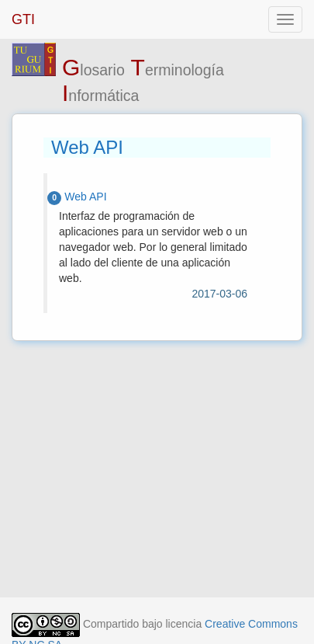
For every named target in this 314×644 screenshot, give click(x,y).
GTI (23, 19)
